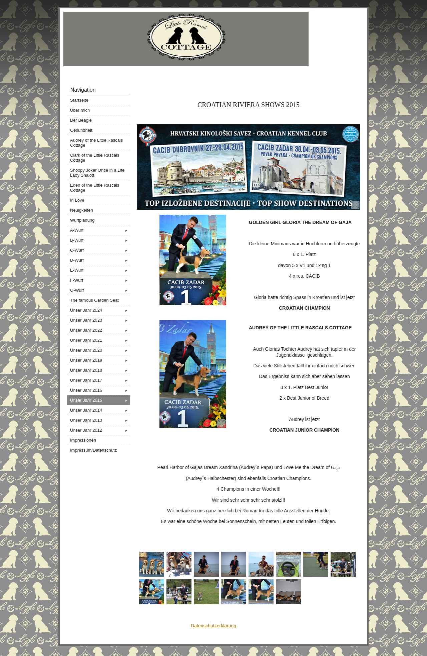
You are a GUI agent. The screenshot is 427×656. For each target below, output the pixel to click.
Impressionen (83, 440)
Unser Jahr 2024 (100, 310)
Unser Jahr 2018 (100, 370)
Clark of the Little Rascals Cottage (94, 158)
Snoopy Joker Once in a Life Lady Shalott (97, 173)
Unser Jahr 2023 (100, 320)
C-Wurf (100, 250)
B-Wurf (100, 240)
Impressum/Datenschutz (93, 450)
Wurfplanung (82, 220)
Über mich (80, 110)
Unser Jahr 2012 (100, 430)
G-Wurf (100, 290)
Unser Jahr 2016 (100, 390)
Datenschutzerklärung (213, 625)
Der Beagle (81, 120)
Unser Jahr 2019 (100, 360)
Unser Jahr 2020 (100, 350)
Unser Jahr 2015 (100, 400)
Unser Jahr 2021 (100, 340)
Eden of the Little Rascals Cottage (94, 188)
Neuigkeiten (81, 210)
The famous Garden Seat (94, 300)
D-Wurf (100, 260)
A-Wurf (100, 230)
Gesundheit (81, 130)
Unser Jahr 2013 (100, 420)
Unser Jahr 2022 (100, 330)
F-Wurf (100, 280)
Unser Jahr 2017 (100, 380)
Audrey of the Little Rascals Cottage (96, 143)
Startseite (79, 100)
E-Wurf (100, 270)
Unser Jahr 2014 (100, 410)
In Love (77, 200)
